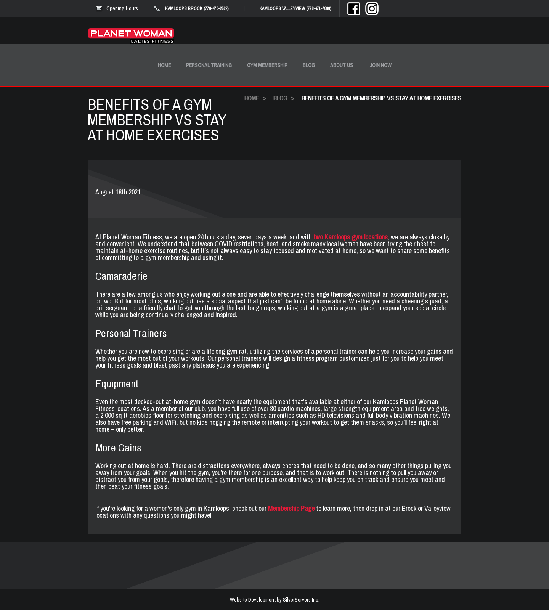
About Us (341, 65)
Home (164, 65)
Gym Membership (267, 65)
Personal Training (209, 65)
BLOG (280, 98)
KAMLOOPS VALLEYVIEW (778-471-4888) (295, 8)
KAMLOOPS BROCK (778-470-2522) (197, 8)
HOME (251, 98)
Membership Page (291, 508)
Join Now (381, 65)
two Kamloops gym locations (350, 237)
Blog (309, 65)
